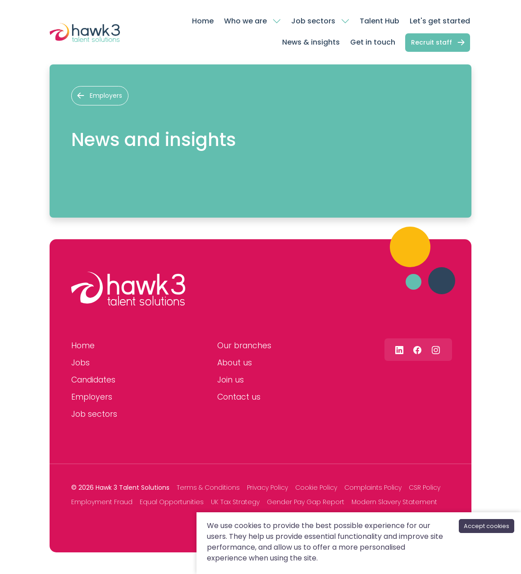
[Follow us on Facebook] (417, 349)
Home (203, 21)
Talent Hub (379, 21)
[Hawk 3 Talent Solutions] (128, 289)
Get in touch (372, 42)
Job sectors (313, 21)
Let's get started (440, 21)
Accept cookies (486, 526)
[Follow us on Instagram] (436, 349)
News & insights (311, 42)
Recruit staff (431, 42)
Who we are (245, 21)
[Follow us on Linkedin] (399, 349)
